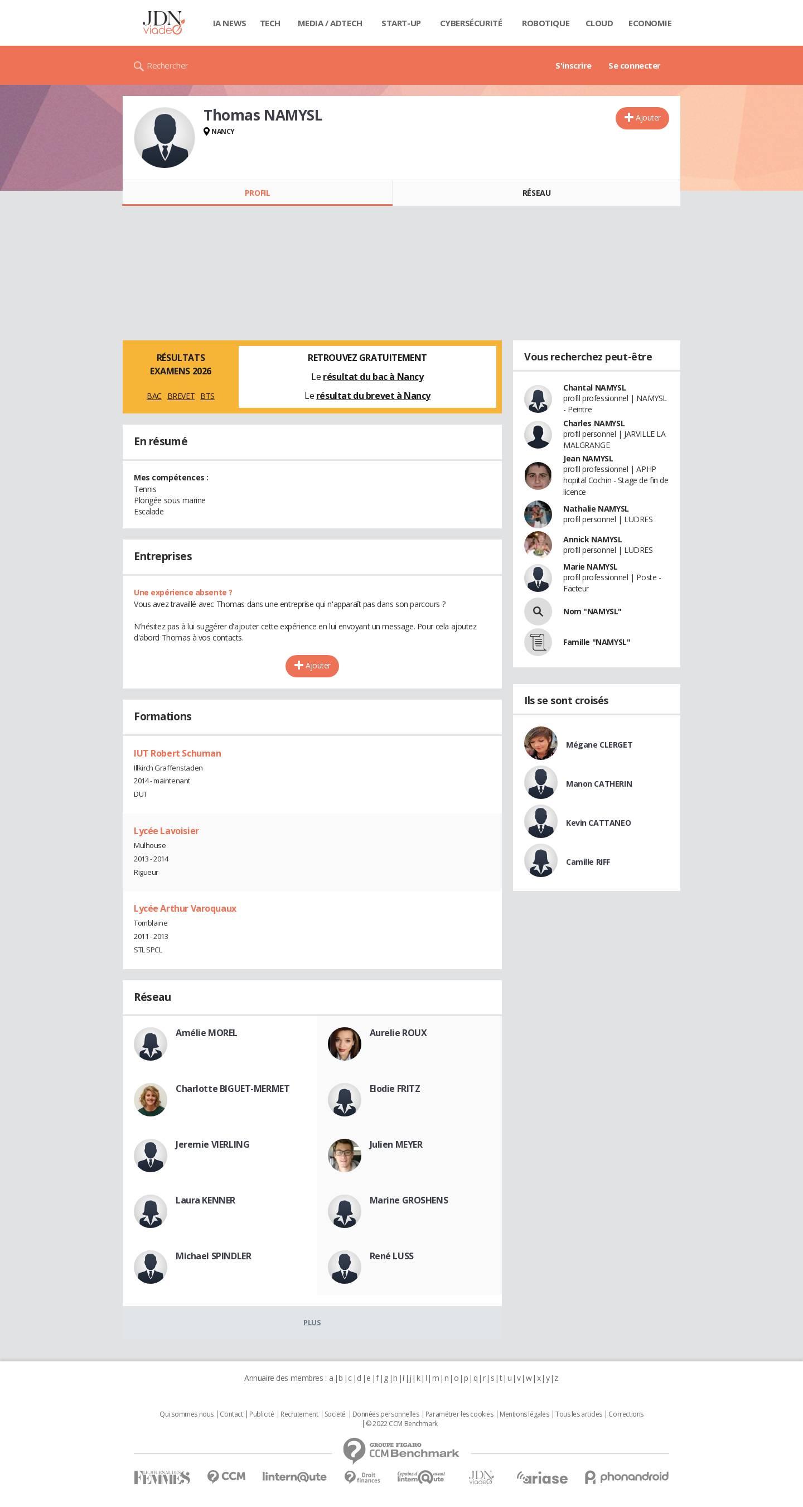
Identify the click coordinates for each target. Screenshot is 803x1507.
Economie (650, 22)
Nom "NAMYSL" (592, 611)
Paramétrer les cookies (459, 1414)
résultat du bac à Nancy (373, 376)
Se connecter (634, 65)
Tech (270, 22)
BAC (154, 396)
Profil (257, 192)
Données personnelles (385, 1414)
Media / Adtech (330, 22)
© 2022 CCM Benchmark (402, 1424)
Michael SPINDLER (213, 1256)
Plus (312, 1322)
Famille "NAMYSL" (596, 642)
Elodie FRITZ (395, 1088)
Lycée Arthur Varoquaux (185, 908)
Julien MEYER (396, 1144)
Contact (231, 1414)
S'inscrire (573, 65)
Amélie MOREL (207, 1033)
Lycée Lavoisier (166, 831)
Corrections (625, 1414)
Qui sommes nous (186, 1414)
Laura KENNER (205, 1200)
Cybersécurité (471, 22)
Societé (335, 1414)
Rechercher (167, 65)
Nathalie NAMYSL (596, 508)
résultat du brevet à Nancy (373, 395)
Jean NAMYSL (588, 458)
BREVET (181, 396)
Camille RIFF (588, 861)
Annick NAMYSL (592, 539)
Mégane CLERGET (599, 744)
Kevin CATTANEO (598, 822)
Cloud (599, 22)
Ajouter (648, 117)
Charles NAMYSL (594, 423)
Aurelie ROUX (398, 1033)
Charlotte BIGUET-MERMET (232, 1088)
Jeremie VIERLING (212, 1144)
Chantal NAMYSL (594, 387)
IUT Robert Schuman (177, 753)
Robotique (545, 22)
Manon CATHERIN (599, 783)
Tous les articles (578, 1414)
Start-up (401, 22)
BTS (207, 396)
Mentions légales (524, 1414)
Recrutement (299, 1414)
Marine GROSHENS (409, 1200)
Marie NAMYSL (590, 566)
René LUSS (392, 1256)
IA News (229, 22)
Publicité (261, 1414)
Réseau (536, 192)
